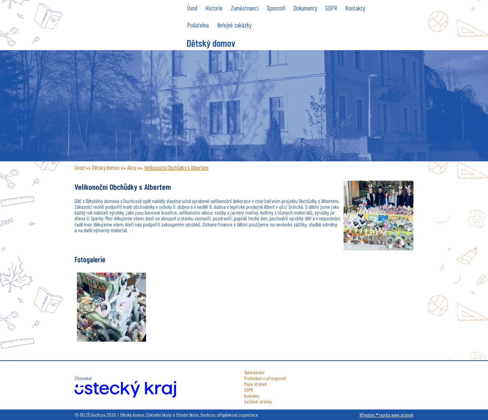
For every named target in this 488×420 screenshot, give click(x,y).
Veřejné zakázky (234, 25)
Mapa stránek (255, 384)
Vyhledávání (254, 372)
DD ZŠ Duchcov (125, 21)
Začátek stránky (258, 401)
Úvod (192, 8)
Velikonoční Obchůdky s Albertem (176, 167)
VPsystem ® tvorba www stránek (386, 415)
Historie (214, 8)
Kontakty (355, 8)
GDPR (331, 8)
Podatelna (198, 25)
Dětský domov (210, 43)
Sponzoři (276, 8)
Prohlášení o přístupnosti (265, 378)
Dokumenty (305, 8)
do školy (337, 41)
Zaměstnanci (245, 8)
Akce (132, 167)
